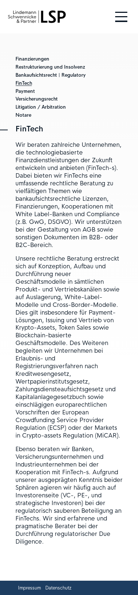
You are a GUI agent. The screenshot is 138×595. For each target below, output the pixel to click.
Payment (25, 91)
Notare (23, 115)
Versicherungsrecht (36, 99)
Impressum (29, 588)
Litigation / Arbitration (40, 107)
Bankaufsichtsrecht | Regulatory (50, 75)
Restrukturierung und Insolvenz (50, 67)
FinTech (23, 83)
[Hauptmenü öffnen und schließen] (121, 16)
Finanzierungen (32, 59)
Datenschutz (58, 588)
